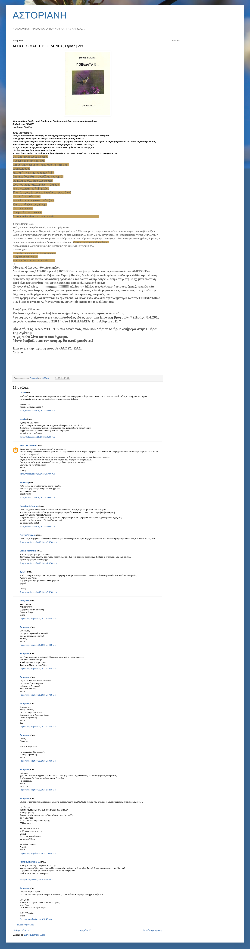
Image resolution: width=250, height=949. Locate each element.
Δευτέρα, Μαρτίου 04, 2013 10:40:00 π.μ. (37, 919)
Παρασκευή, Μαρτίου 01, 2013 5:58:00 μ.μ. (38, 853)
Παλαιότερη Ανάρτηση (152, 930)
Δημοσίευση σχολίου (25, 925)
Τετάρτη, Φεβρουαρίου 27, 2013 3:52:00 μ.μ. (38, 592)
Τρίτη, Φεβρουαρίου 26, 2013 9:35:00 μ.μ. (37, 527)
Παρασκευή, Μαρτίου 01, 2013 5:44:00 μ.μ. (38, 645)
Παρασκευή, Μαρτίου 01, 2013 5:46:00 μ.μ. (38, 668)
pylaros (23, 572)
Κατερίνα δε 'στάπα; (29, 506)
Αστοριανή (24, 601)
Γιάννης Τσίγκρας (28, 535)
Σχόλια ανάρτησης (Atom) (34, 935)
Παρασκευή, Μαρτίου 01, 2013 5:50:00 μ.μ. (38, 761)
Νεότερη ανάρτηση (21, 930)
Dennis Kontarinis (28, 551)
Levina (23, 393)
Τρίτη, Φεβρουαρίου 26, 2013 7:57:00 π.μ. (37, 474)
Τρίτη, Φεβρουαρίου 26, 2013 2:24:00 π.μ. (37, 411)
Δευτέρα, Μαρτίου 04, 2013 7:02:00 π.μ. (36, 880)
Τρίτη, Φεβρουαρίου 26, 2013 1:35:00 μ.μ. (37, 497)
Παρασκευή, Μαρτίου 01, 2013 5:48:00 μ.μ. (38, 727)
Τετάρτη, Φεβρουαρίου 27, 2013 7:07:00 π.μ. (38, 563)
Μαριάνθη (24, 482)
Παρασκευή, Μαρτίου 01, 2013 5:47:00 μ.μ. (38, 695)
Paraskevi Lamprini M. (30, 862)
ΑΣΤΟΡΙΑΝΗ (40, 15)
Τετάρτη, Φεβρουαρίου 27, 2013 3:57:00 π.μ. (38, 542)
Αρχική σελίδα (86, 930)
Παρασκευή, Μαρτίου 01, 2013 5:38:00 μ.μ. (38, 619)
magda (23, 419)
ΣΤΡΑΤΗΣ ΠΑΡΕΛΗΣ (29, 445)
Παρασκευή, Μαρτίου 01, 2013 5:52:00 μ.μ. (38, 790)
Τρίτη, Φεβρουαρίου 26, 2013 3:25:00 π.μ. (37, 437)
